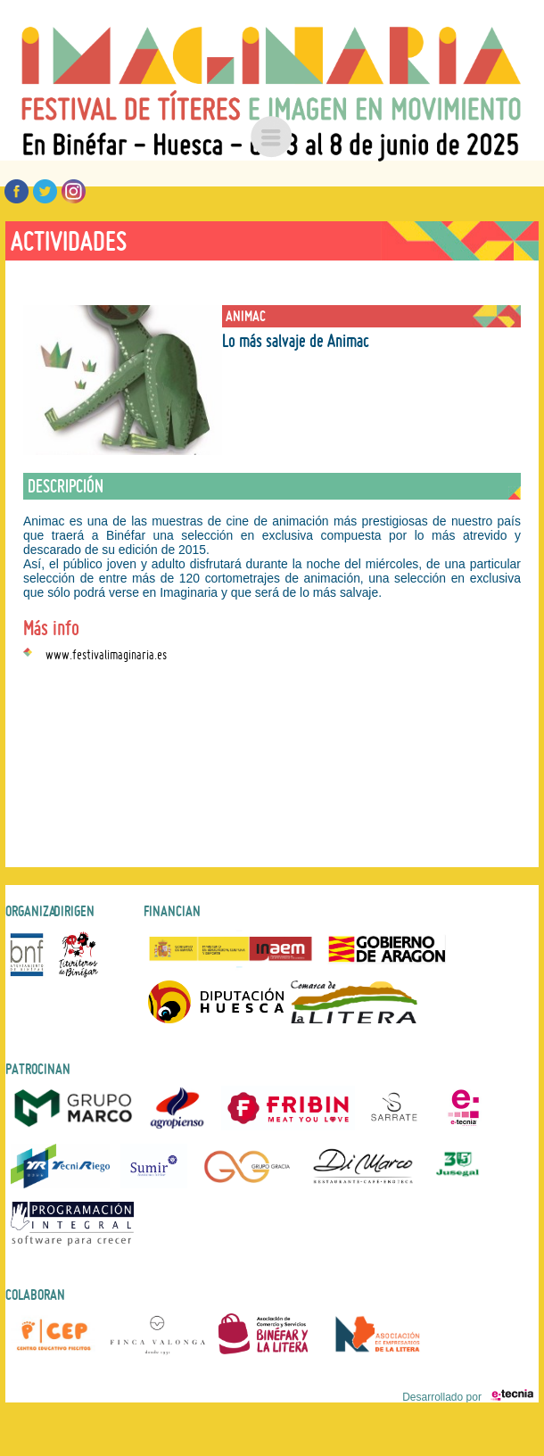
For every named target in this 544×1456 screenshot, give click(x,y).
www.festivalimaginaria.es (106, 652)
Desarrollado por (467, 1397)
